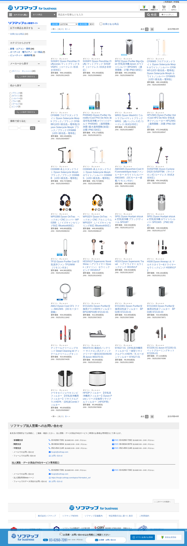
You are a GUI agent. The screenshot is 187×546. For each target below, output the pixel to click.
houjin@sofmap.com (59, 452)
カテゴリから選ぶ (20, 15)
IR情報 (176, 2)
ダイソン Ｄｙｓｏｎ (24, 71)
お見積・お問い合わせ (105, 540)
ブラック (17, 93)
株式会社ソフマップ (47, 516)
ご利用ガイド (154, 9)
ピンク (16, 106)
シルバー (17, 98)
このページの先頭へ (163, 502)
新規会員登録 (144, 9)
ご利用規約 (168, 2)
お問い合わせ (57, 456)
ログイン (174, 9)
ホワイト (17, 96)
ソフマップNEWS (70, 516)
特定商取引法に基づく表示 (121, 516)
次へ (67, 29)
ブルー (16, 101)
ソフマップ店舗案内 (94, 516)
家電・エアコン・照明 (22, 49)
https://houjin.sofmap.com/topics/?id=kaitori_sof (71, 478)
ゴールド (17, 104)
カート (164, 9)
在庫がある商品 (19, 34)
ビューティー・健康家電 (22, 55)
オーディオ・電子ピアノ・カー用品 (27, 52)
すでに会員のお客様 (144, 537)
